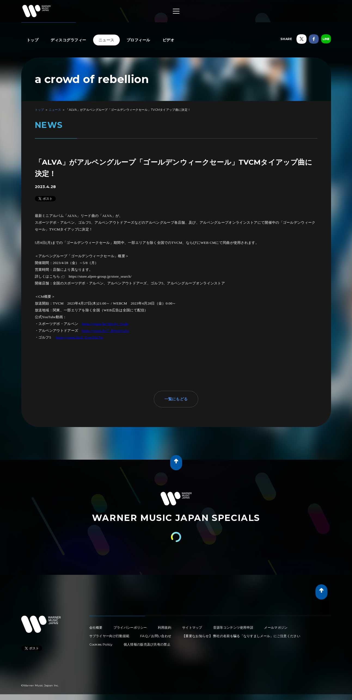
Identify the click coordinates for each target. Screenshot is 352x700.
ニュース (106, 40)
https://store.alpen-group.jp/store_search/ (100, 276)
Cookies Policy (101, 644)
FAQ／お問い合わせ (155, 636)
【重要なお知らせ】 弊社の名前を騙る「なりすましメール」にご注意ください (241, 636)
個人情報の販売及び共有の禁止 (147, 644)
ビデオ (169, 40)
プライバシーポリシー (130, 627)
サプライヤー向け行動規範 (109, 636)
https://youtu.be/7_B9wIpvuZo (105, 330)
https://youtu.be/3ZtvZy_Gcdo (105, 324)
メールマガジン (275, 627)
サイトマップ (192, 627)
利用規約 (164, 627)
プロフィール (138, 40)
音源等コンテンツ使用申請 (233, 627)
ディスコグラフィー (68, 40)
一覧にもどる (176, 399)
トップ (33, 40)
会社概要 (96, 627)
